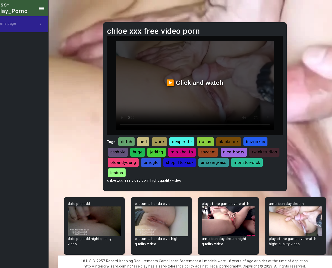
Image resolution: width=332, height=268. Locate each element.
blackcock (235, 138)
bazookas (261, 138)
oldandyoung (162, 159)
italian (211, 138)
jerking (163, 149)
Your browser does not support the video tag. (100, 217)
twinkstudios (129, 159)
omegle (189, 159)
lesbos (156, 169)
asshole (124, 149)
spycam (214, 149)
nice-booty (240, 149)
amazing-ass (252, 159)
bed (149, 138)
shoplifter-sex (218, 159)
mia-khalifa (188, 149)
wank (166, 138)
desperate (188, 138)
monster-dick (130, 169)
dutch (133, 138)
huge (144, 149)
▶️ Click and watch (198, 81)
